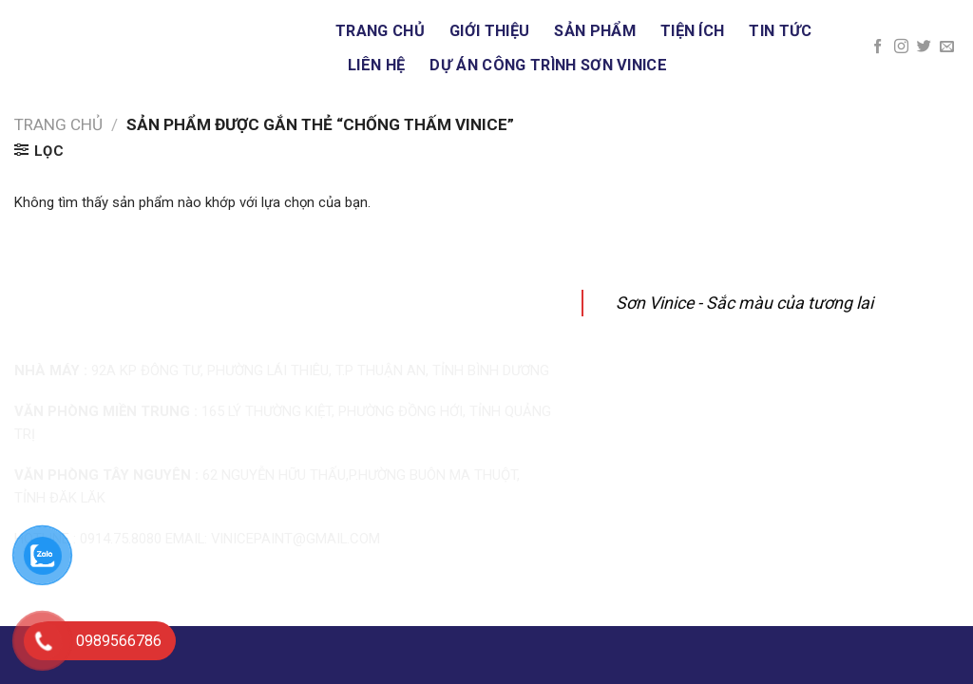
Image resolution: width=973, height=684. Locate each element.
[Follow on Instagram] (901, 47)
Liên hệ (376, 65)
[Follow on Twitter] (924, 47)
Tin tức (780, 31)
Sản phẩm (595, 31)
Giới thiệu (489, 31)
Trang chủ (380, 31)
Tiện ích (692, 31)
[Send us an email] (947, 47)
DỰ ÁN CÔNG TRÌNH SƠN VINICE (548, 65)
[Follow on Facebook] (877, 47)
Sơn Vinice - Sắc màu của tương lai (744, 303)
